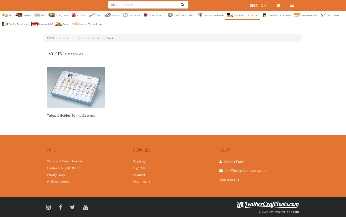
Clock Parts (329, 15)
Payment (139, 174)
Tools (95, 15)
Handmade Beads (210, 15)
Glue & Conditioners (276, 15)
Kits (7, 15)
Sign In (258, 5)
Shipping (139, 161)
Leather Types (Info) (87, 24)
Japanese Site (229, 179)
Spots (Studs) (153, 15)
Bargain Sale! (42, 24)
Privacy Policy (56, 174)
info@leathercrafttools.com (245, 170)
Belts (40, 15)
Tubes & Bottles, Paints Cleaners (71, 115)
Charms (78, 15)
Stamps (111, 15)
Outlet (62, 24)
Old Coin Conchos (180, 15)
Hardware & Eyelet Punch (64, 168)
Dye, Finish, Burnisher (242, 15)
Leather (23, 15)
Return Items (141, 181)
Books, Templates (15, 24)
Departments (66, 38)
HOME (51, 38)
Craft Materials (305, 15)
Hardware (131, 15)
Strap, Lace (58, 15)
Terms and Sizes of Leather (64, 161)
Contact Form (234, 161)
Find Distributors (58, 181)
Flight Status (141, 168)
